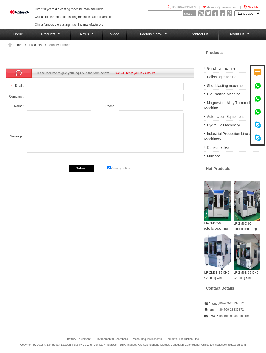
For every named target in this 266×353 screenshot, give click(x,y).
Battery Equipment (79, 339)
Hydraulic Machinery (223, 125)
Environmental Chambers (112, 339)
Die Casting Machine (223, 94)
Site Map (254, 7)
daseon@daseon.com (222, 7)
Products (50, 34)
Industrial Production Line (183, 339)
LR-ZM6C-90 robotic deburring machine (245, 229)
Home (18, 34)
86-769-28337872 (184, 7)
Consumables (218, 147)
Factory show (153, 34)
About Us (239, 34)
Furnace (213, 156)
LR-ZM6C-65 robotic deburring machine (216, 229)
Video (114, 34)
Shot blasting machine (225, 86)
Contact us (199, 34)
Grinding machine (221, 68)
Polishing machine (221, 77)
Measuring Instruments (147, 339)
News (87, 34)
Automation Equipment (225, 116)
